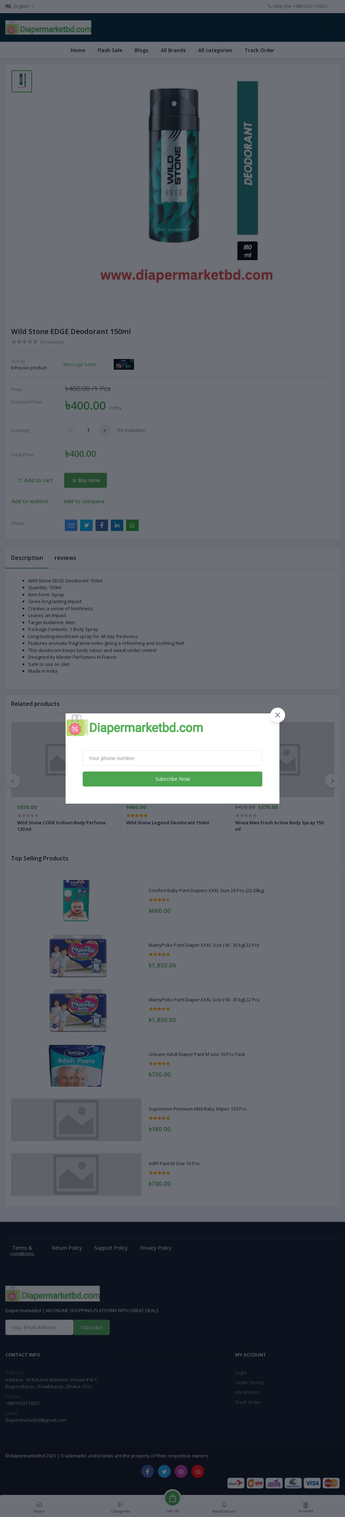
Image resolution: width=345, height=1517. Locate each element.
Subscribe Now (172, 778)
